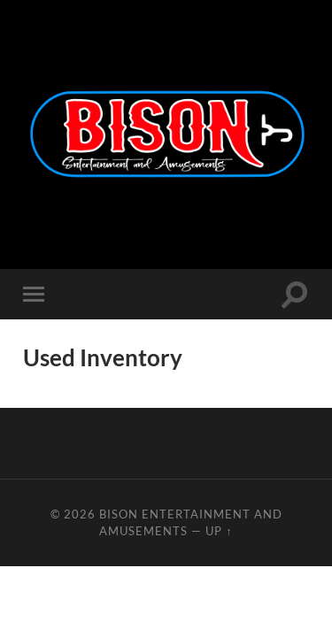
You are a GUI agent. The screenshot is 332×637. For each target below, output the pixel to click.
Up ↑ (218, 531)
